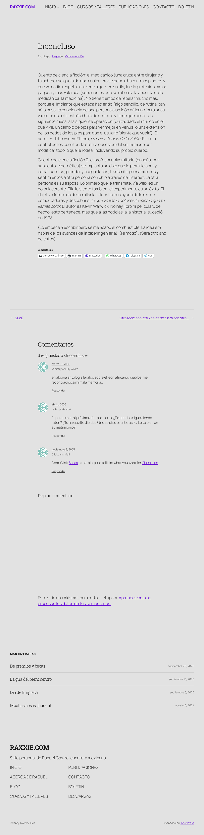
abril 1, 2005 (59, 404)
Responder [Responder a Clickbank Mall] (58, 471)
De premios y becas (27, 666)
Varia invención (74, 56)
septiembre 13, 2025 (181, 679)
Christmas (150, 462)
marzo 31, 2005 (61, 364)
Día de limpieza (24, 692)
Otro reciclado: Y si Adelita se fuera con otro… (154, 317)
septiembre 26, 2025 (181, 666)
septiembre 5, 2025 (182, 692)
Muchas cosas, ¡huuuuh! (31, 705)
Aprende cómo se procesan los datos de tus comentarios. (94, 600)
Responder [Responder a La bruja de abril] (58, 436)
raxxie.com (22, 7)
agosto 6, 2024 (184, 705)
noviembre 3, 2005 (63, 449)
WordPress (187, 823)
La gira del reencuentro (31, 679)
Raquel (56, 56)
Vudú (19, 317)
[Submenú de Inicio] (58, 7)
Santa (73, 462)
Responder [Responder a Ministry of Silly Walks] (58, 390)
